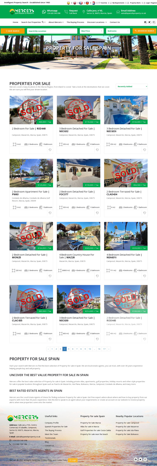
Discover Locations (96, 22)
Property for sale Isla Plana (127, 430)
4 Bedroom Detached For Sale (124, 256)
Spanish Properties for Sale (56, 426)
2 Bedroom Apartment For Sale (30, 193)
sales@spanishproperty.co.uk (133, 13)
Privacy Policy (47, 460)
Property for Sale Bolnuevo (127, 434)
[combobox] (92, 31)
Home (15, 22)
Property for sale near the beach (94, 434)
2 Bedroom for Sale (29, 128)
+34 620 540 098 (19, 440)
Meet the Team (51, 434)
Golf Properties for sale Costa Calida (95, 430)
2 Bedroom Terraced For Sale (124, 193)
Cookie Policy (62, 460)
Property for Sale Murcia (90, 423)
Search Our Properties (32, 22)
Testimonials (50, 438)
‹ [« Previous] (48, 349)
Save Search (12, 31)
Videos (48, 449)
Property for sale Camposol (127, 423)
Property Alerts (134, 3)
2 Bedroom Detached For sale (77, 193)
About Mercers (55, 22)
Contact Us (115, 22)
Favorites (102, 3)
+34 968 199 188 (19, 444)
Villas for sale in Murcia (89, 426)
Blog (47, 442)
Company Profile (52, 423)
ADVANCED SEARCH (144, 31)
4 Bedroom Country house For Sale (76, 256)
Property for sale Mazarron (127, 426)
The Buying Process (75, 22)
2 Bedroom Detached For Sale (30, 256)
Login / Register (150, 3)
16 (99, 349)
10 (90, 349)
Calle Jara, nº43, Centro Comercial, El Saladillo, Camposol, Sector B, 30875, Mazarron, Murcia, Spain (24, 429)
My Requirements (117, 3)
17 (104, 349)
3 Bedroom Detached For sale (77, 130)
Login (72, 460)
